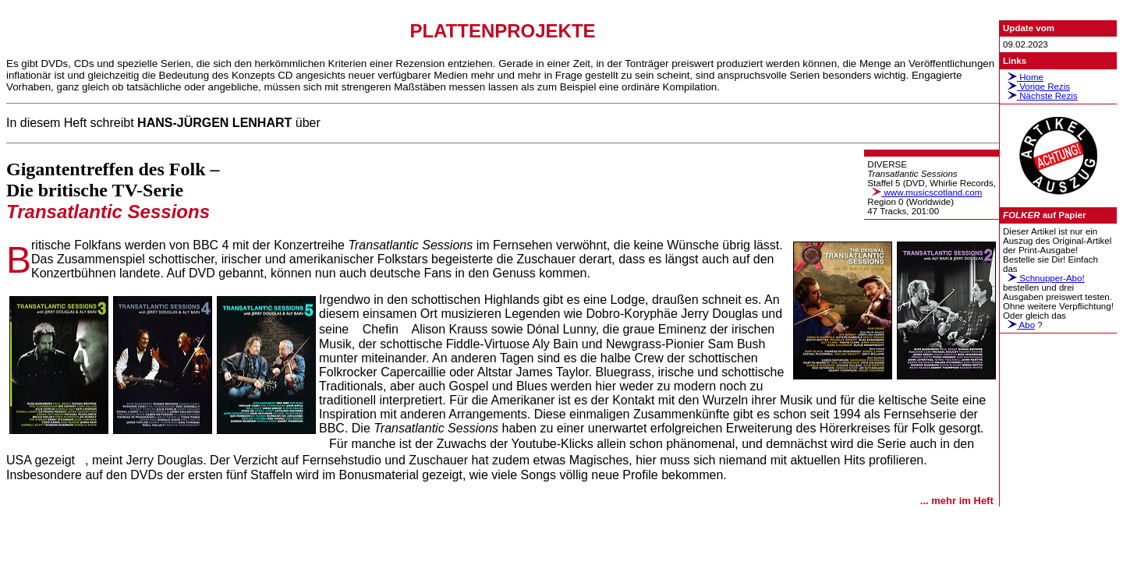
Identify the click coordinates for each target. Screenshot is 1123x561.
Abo (1019, 325)
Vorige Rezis (1036, 86)
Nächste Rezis (1040, 96)
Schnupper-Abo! (1044, 278)
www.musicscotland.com (924, 192)
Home (1023, 77)
